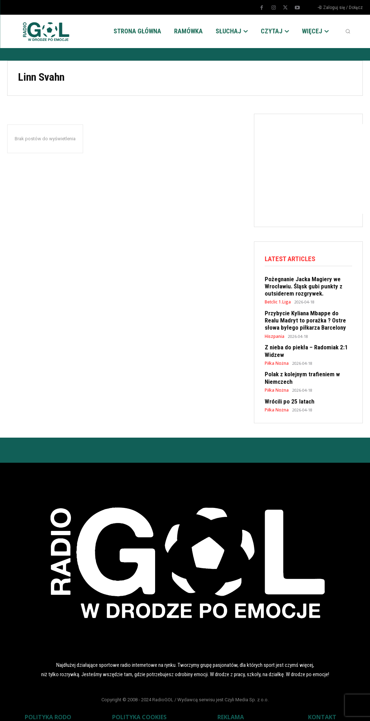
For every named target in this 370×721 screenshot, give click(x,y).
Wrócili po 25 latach (287, 394)
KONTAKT (322, 709)
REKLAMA (230, 709)
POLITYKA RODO (48, 709)
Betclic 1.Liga (277, 300)
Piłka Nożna (276, 357)
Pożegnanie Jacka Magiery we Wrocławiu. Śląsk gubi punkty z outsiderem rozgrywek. (300, 285)
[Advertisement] (317, 169)
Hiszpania (274, 332)
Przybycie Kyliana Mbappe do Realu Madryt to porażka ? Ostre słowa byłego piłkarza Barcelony (305, 317)
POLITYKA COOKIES (139, 709)
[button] (348, 31)
